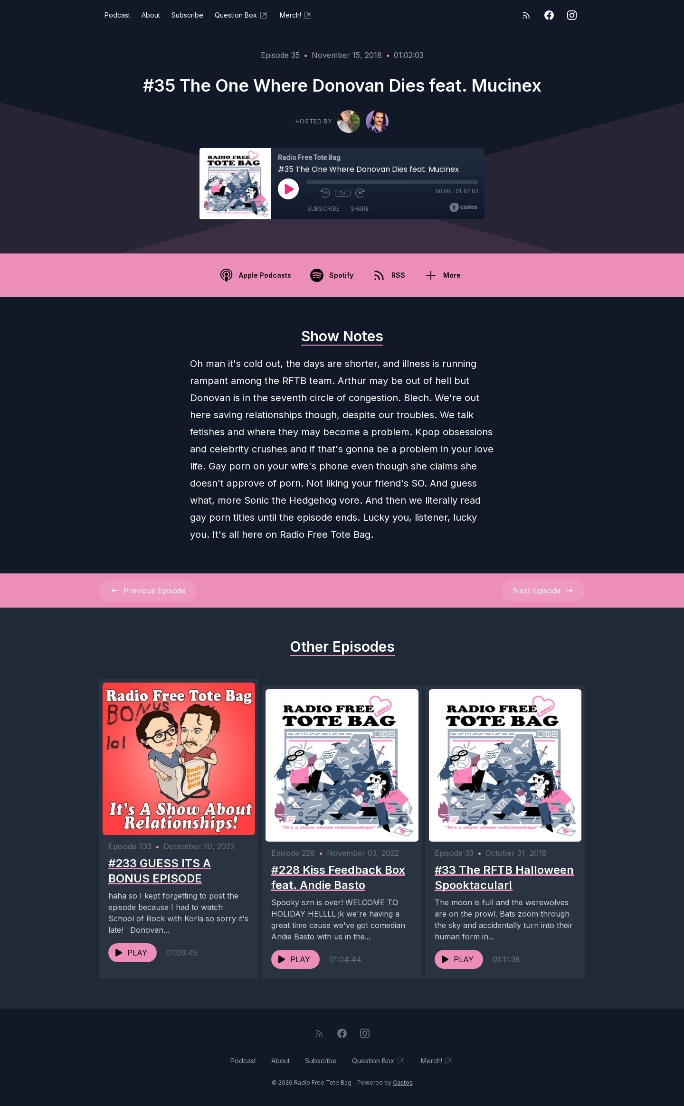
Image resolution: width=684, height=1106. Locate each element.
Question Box (241, 15)
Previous (148, 590)
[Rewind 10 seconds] (325, 193)
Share (360, 209)
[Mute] (311, 193)
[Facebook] (549, 15)
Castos (403, 1086)
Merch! (296, 15)
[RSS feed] (526, 15)
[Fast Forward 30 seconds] (359, 193)
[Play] (288, 188)
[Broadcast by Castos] (463, 207)
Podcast (117, 15)
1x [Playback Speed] (343, 193)
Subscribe (187, 15)
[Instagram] (571, 15)
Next (543, 590)
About (151, 15)
